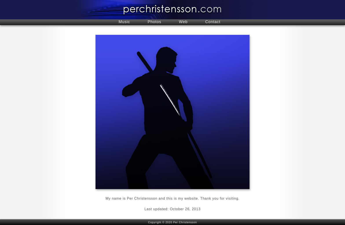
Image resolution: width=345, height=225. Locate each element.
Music (124, 22)
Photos (154, 22)
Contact (212, 22)
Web (183, 22)
